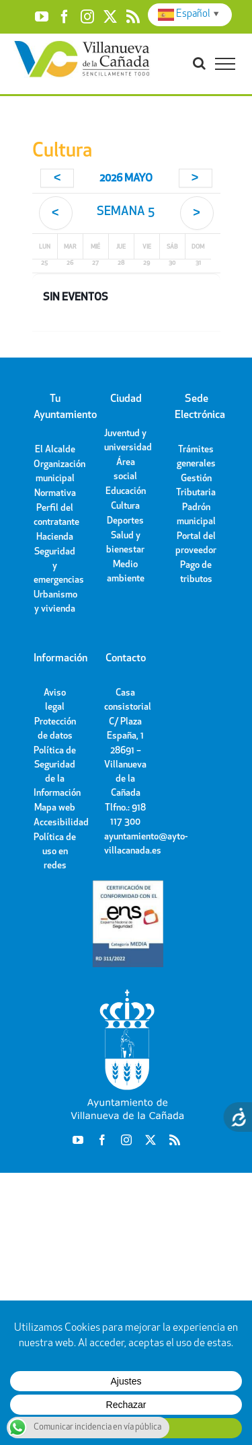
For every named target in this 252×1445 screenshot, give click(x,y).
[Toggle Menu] (225, 64)
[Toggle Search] (199, 63)
